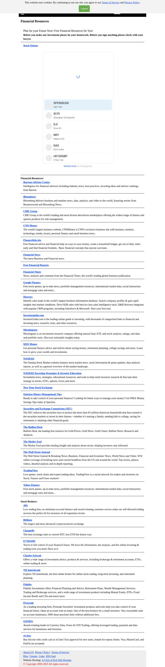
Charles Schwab (32, 555)
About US (28, 652)
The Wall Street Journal (36, 452)
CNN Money (30, 225)
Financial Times (32, 271)
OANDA (28, 621)
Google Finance (32, 282)
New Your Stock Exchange (38, 387)
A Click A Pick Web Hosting (57, 660)
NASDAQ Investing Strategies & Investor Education (52, 373)
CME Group (30, 211)
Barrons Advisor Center (36, 182)
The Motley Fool (32, 441)
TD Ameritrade (31, 570)
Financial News (31, 254)
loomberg (30, 196)
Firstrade (28, 602)
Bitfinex (27, 520)
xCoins (27, 635)
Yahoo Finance (31, 485)
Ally (25, 505)
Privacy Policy (132, 2)
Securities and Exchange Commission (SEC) (47, 408)
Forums (34, 656)
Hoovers (28, 296)
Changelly (29, 530)
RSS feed (51, 656)
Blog (25, 656)
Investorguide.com (33, 315)
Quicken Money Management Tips (42, 394)
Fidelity (27, 584)
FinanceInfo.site (32, 240)
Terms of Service (111, 2)
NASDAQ (28, 358)
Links (42, 656)
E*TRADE (29, 541)
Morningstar (30, 329)
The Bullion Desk (32, 427)
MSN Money (30, 344)
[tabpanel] (82, 33)
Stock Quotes (30, 45)
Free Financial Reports (36, 265)
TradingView (30, 470)
